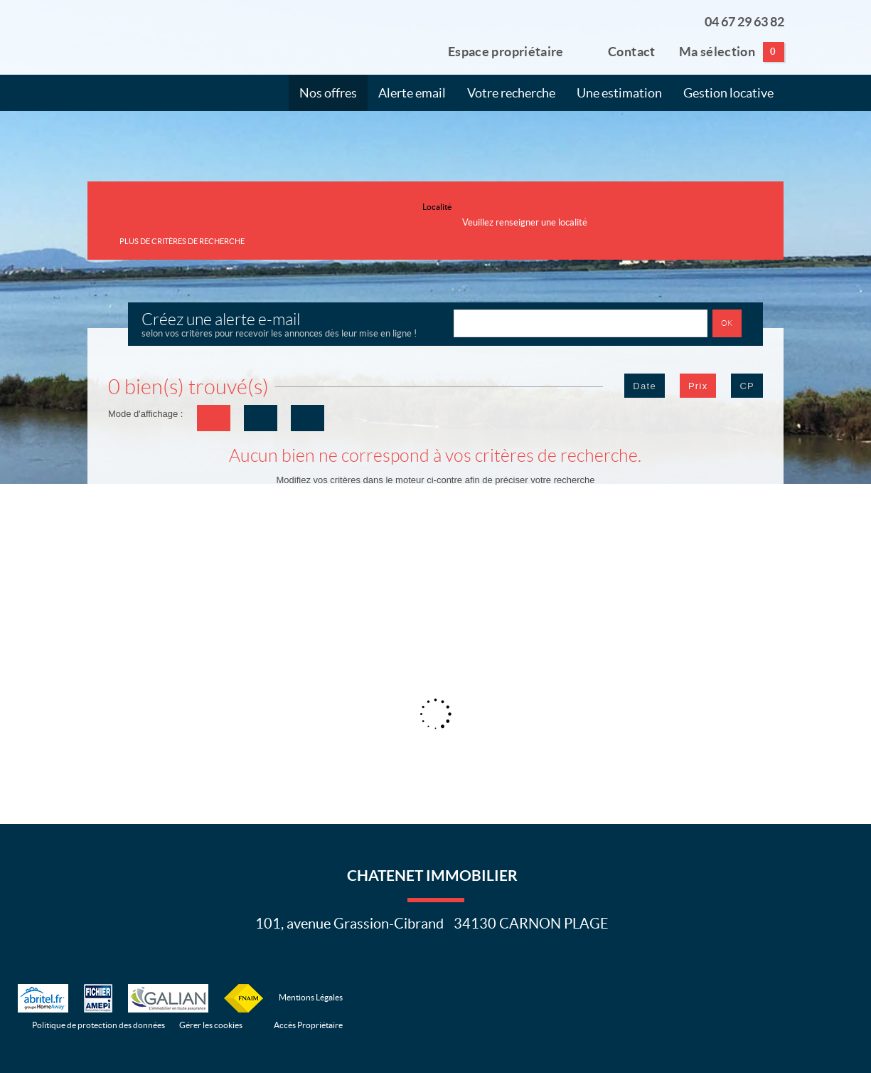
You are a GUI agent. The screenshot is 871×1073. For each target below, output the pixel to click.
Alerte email (412, 93)
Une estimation (619, 93)
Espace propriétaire (497, 50)
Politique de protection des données (98, 1025)
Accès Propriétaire (308, 1025)
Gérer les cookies (210, 1025)
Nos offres (328, 93)
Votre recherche (511, 93)
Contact (621, 50)
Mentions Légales (311, 997)
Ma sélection (731, 52)
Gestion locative (728, 93)
